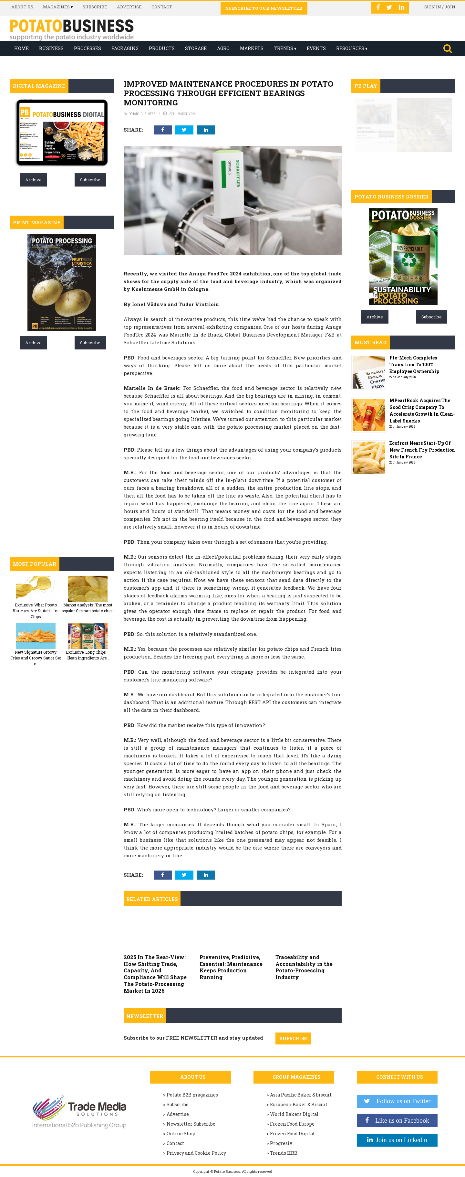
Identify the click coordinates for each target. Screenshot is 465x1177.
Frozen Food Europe (292, 1124)
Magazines (56, 7)
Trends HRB (283, 1153)
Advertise (129, 7)
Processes (87, 48)
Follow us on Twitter (400, 1101)
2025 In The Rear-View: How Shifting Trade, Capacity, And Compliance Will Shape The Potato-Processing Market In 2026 (155, 974)
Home (21, 48)
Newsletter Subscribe (191, 1124)
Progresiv (281, 1143)
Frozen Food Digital (292, 1133)
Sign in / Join (439, 7)
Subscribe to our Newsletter (264, 8)
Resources (350, 48)
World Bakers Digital (294, 1114)
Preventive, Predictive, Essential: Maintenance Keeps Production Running (231, 967)
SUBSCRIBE (293, 1038)
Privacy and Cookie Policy (196, 1153)
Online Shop (181, 1133)
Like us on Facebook (399, 1120)
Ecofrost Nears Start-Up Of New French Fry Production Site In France (422, 450)
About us (22, 7)
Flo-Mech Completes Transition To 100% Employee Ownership (414, 364)
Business (51, 48)
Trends (283, 48)
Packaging (125, 48)
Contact (161, 7)
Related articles (152, 899)
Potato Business (142, 114)
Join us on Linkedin (400, 1140)
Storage (196, 48)
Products (162, 48)
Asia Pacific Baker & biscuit (301, 1095)
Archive (33, 180)
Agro (223, 48)
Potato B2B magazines (192, 1095)
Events (316, 48)
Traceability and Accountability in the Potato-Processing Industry (304, 967)
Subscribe (95, 7)
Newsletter (144, 1016)
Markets (252, 48)
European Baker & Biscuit (298, 1104)
